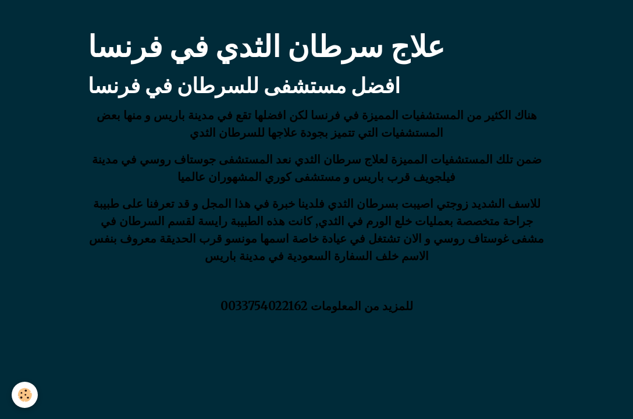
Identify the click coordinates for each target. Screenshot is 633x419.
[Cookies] (25, 395)
